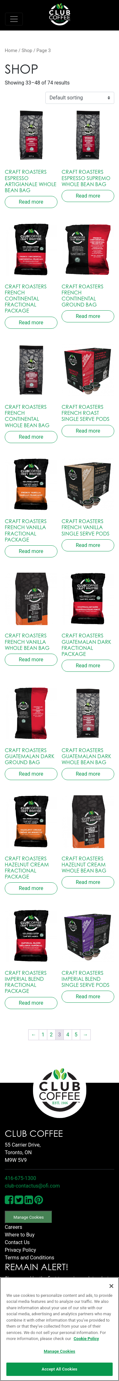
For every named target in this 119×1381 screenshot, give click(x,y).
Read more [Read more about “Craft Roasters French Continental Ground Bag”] (88, 316)
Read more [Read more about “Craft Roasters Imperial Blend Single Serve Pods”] (88, 997)
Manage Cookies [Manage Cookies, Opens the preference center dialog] (59, 1351)
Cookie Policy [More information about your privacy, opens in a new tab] (86, 1338)
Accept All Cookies (59, 1369)
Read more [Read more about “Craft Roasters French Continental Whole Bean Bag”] (31, 437)
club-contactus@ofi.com (32, 1186)
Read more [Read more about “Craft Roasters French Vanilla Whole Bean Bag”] (31, 660)
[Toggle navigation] (14, 19)
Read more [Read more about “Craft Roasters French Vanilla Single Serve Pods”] (88, 545)
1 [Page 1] (43, 1035)
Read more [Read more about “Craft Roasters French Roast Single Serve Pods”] (88, 431)
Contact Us (17, 1242)
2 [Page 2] (51, 1035)
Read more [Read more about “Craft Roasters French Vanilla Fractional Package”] (31, 551)
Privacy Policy (20, 1250)
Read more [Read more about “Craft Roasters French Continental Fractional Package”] (31, 323)
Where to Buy (20, 1235)
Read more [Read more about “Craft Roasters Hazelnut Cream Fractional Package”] (31, 888)
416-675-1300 (20, 1178)
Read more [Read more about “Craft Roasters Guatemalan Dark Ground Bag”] (31, 774)
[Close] (111, 1286)
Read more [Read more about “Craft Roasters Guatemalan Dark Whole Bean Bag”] (88, 774)
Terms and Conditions (29, 1258)
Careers (13, 1227)
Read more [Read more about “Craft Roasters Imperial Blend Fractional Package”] (31, 1003)
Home (11, 50)
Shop (27, 50)
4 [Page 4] (67, 1035)
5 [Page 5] (76, 1035)
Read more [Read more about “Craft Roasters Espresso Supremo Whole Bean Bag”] (88, 196)
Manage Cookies (29, 1217)
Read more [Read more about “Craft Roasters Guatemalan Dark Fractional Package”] (88, 666)
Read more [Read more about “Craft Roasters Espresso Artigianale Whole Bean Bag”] (31, 202)
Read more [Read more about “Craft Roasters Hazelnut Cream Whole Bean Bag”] (88, 882)
